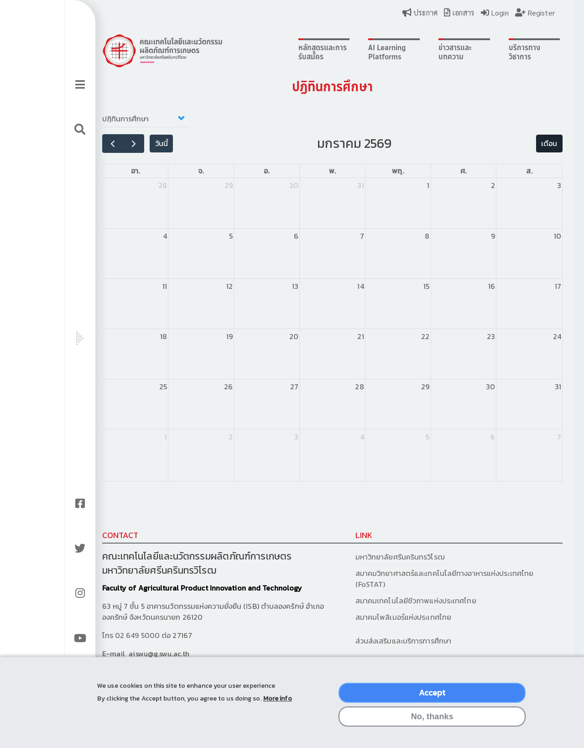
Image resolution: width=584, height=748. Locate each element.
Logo (150, 51)
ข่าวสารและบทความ (420, 52)
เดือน (505, 143)
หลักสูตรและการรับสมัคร (291, 52)
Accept (432, 699)
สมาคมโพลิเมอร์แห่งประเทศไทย (374, 617)
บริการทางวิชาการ (485, 52)
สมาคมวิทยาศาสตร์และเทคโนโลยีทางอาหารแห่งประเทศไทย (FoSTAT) (415, 579)
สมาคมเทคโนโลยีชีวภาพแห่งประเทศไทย (386, 600)
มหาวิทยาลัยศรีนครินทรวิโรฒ (370, 556)
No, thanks (432, 723)
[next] (121, 143)
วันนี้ (149, 143)
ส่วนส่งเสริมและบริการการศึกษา (375, 640)
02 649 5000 (125, 635)
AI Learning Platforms (356, 52)
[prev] (100, 143)
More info (277, 705)
